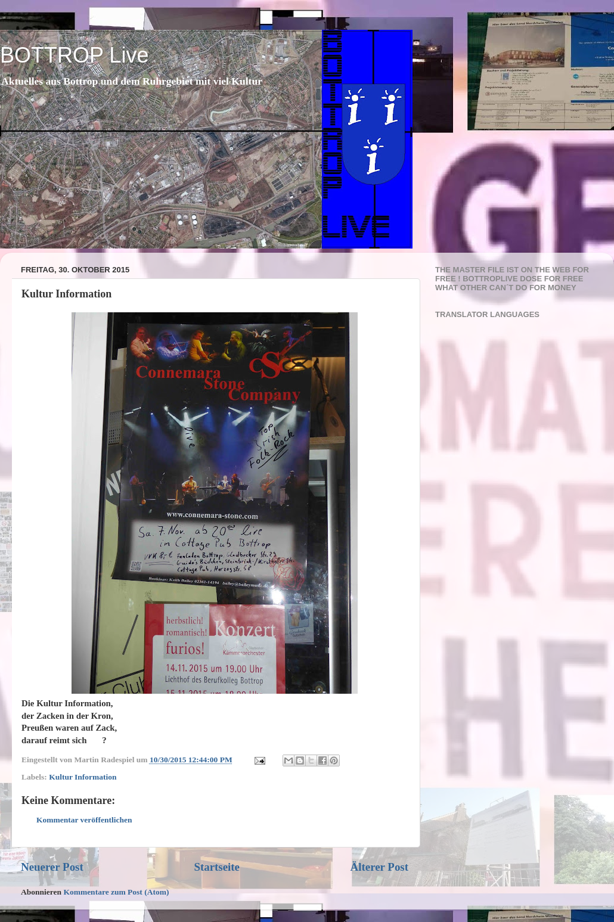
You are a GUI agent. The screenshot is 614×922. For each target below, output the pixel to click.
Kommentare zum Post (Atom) (116, 891)
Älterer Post (379, 867)
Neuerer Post (52, 867)
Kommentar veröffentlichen (84, 819)
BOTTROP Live (74, 55)
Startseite (217, 867)
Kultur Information (82, 776)
